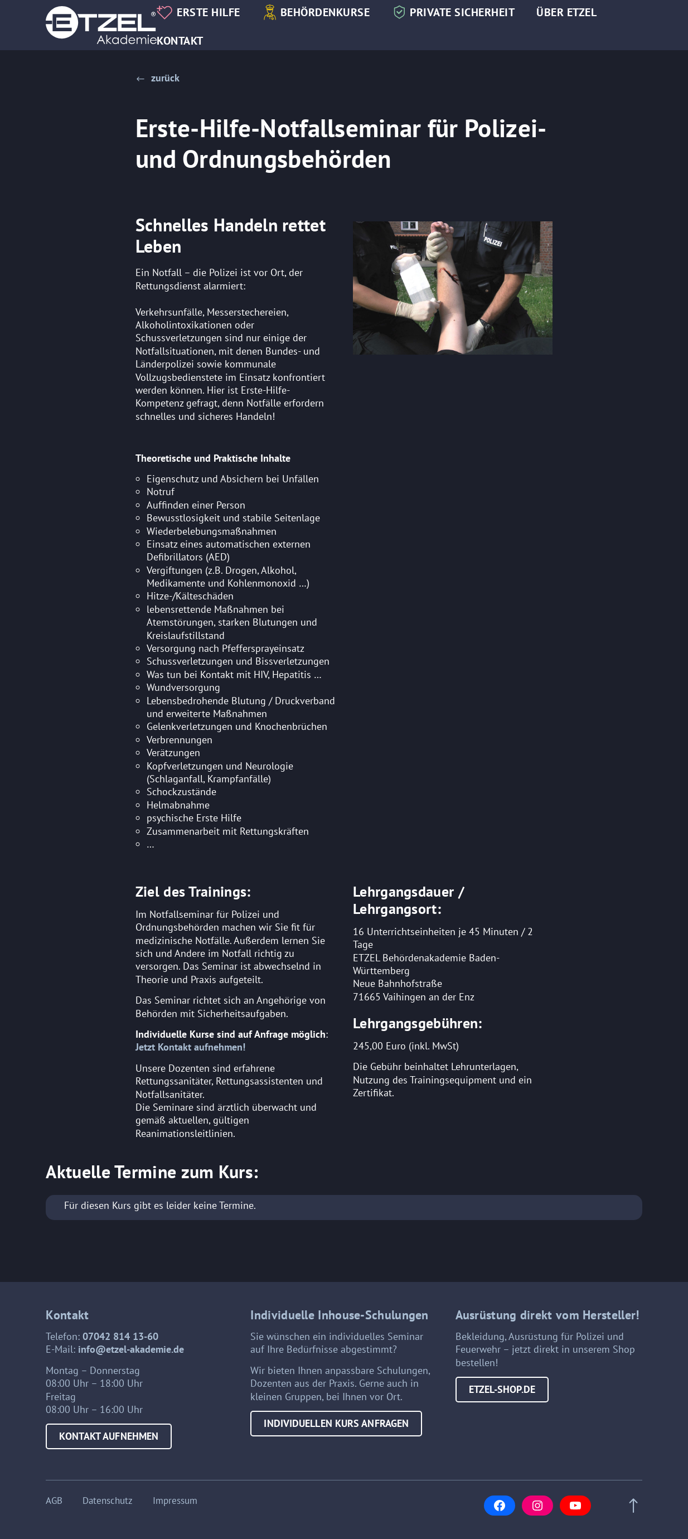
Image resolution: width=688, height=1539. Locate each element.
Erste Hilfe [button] (208, 12)
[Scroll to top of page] (630, 1506)
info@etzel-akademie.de (131, 1349)
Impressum (175, 1501)
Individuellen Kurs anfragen (336, 1423)
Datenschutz (108, 1501)
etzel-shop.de (502, 1389)
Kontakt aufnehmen (108, 1436)
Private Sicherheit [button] (462, 12)
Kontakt (180, 40)
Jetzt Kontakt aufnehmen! (190, 1046)
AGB (54, 1501)
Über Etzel (566, 12)
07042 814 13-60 (120, 1336)
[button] (157, 77)
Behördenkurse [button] (325, 12)
